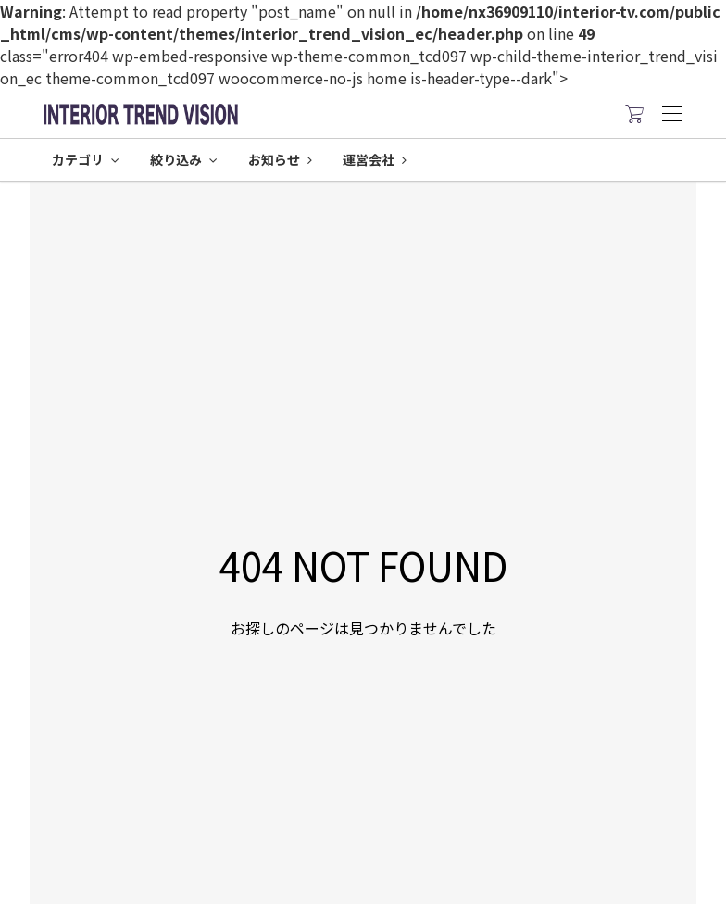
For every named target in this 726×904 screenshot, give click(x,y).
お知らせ (280, 159)
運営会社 (375, 159)
